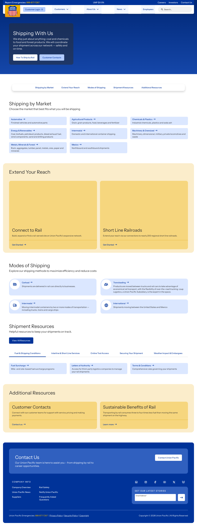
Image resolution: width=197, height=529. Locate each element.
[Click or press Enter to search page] (162, 9)
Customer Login (34, 9)
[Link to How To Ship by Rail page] (25, 57)
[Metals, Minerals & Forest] (38, 144)
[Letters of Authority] (98, 365)
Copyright (84, 515)
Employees (147, 9)
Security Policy (71, 515)
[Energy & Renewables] (38, 130)
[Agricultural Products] (98, 119)
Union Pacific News (21, 492)
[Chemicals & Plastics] (159, 119)
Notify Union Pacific (48, 492)
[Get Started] (19, 244)
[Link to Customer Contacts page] (51, 57)
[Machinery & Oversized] (159, 130)
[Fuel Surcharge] (38, 365)
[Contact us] (19, 424)
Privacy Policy (56, 515)
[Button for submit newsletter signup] (181, 497)
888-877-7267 (33, 2)
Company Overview (21, 487)
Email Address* (141, 495)
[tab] (27, 353)
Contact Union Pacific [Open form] (168, 457)
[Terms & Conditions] (159, 365)
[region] (98, 2)
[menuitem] (61, 9)
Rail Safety (44, 487)
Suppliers (16, 497)
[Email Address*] (155, 497)
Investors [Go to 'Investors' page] (173, 2)
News (118, 9)
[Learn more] (110, 424)
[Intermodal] (98, 130)
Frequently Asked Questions (47, 498)
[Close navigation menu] (67, 9)
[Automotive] (38, 119)
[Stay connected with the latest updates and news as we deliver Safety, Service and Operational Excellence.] (123, 9)
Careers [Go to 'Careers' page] (162, 2)
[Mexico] (98, 144)
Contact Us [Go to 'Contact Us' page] (186, 2)
